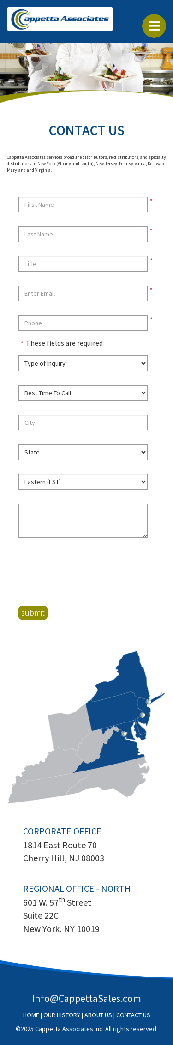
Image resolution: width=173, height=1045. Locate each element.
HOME (31, 1015)
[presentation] (88, 572)
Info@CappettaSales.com (86, 998)
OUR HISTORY (61, 1015)
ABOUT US (98, 1015)
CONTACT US (133, 1015)
